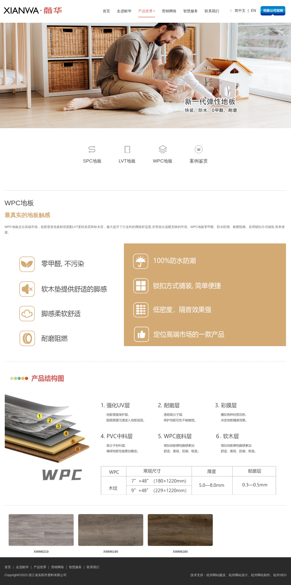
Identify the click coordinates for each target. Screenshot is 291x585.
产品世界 (146, 11)
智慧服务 (190, 11)
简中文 (240, 10)
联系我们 (212, 11)
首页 (106, 11)
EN (253, 10)
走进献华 (124, 11)
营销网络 (169, 11)
